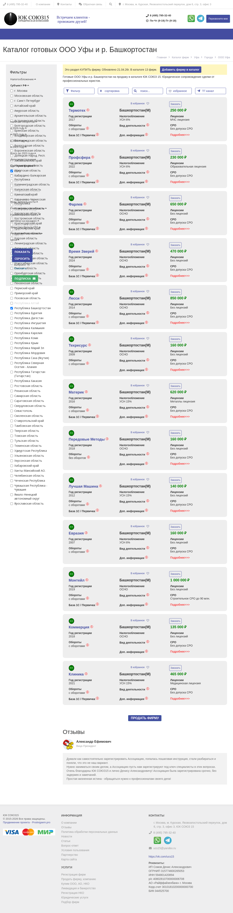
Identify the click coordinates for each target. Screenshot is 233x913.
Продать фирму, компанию (78, 879)
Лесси (76, 298)
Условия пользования (75, 850)
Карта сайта (69, 859)
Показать (20, 268)
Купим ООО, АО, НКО (75, 883)
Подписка (25, 278)
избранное (178, 91)
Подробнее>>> (180, 134)
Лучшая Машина (85, 486)
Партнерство (69, 854)
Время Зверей (83, 251)
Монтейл (78, 580)
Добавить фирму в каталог (181, 69)
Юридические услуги (74, 897)
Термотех (79, 110)
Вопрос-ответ (70, 845)
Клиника (78, 674)
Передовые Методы (89, 439)
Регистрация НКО (72, 892)
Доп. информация (134, 135)
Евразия (78, 533)
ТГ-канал (205, 91)
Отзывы (66, 827)
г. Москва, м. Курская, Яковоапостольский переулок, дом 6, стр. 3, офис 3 (165, 4)
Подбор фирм (70, 902)
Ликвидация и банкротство (78, 888)
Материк (78, 392)
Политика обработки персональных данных (89, 831)
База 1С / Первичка (84, 135)
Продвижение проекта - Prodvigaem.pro (26, 822)
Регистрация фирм (73, 874)
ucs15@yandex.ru (164, 848)
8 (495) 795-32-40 (164, 832)
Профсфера (81, 158)
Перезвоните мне (218, 18)
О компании (69, 822)
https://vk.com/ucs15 (161, 856)
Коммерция (81, 627)
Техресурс (80, 345)
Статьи (65, 841)
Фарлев (77, 204)
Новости (66, 836)
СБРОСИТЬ (22, 258)
